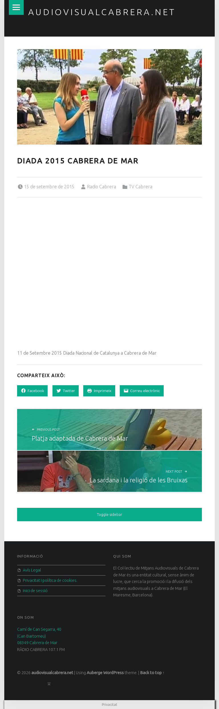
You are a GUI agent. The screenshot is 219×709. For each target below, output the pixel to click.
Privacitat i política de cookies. (50, 580)
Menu (16, 7)
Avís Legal (32, 570)
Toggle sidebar (109, 514)
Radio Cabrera (101, 186)
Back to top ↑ (152, 672)
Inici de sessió (35, 590)
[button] (109, 97)
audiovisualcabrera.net (102, 12)
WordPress (113, 672)
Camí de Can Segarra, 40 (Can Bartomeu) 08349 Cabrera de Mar (39, 636)
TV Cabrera (140, 186)
